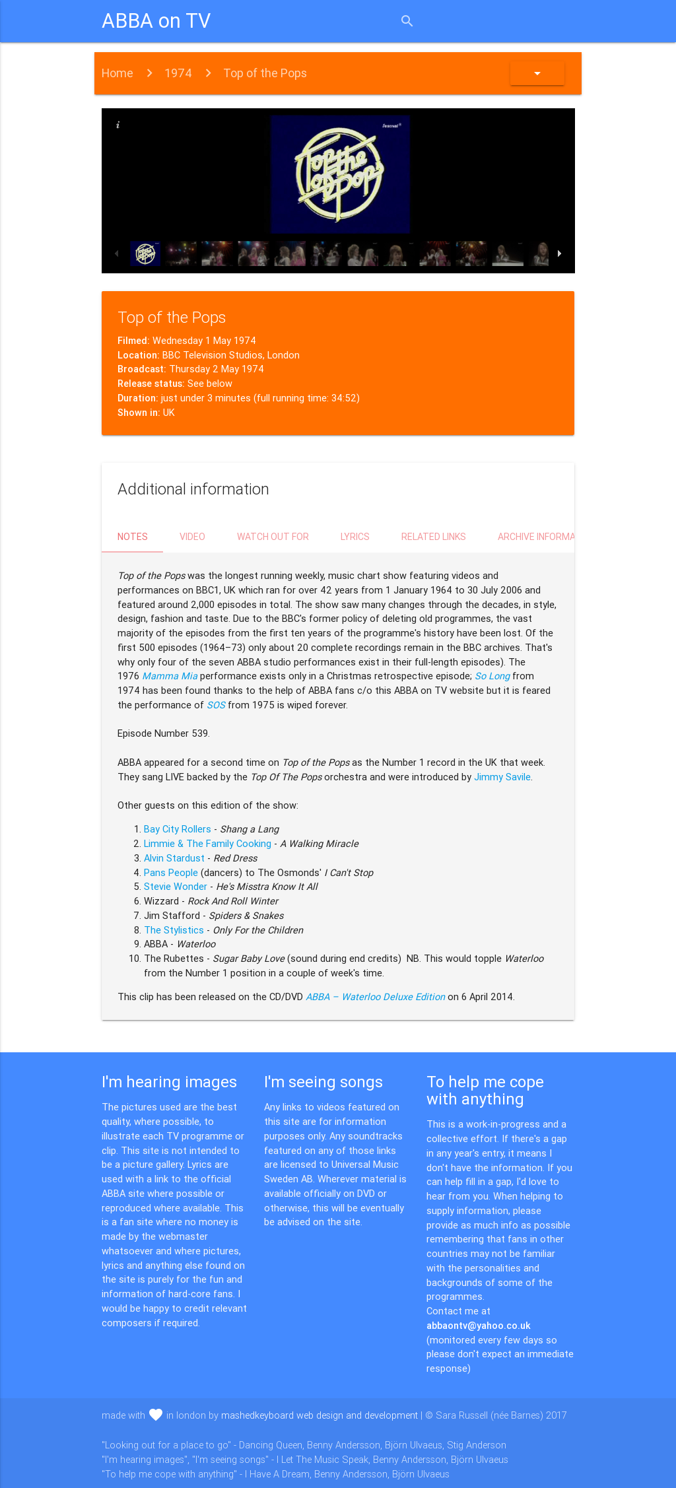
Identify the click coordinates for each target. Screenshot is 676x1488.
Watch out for (273, 537)
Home (117, 73)
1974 (178, 73)
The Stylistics (174, 930)
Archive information (547, 537)
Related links (433, 537)
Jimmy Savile (502, 776)
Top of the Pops (265, 73)
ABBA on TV (156, 21)
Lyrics (355, 537)
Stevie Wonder (175, 886)
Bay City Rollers (177, 829)
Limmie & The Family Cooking (207, 843)
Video (192, 537)
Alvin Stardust (174, 858)
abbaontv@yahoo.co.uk (478, 1325)
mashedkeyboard (319, 1415)
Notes (133, 537)
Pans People (171, 872)
